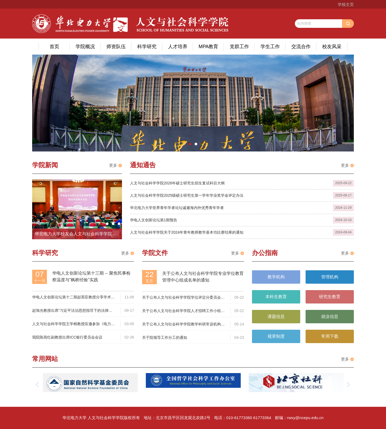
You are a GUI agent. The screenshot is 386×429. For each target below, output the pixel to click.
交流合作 (301, 46)
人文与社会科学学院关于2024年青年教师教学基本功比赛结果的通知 (186, 232)
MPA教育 (208, 46)
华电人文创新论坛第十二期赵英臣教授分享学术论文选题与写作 (73, 297)
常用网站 (45, 358)
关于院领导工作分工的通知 (164, 337)
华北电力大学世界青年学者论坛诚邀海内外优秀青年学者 (177, 208)
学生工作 (270, 46)
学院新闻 (45, 165)
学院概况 (85, 46)
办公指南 (265, 252)
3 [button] (113, 223)
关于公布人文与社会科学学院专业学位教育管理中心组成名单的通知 (203, 277)
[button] (38, 384)
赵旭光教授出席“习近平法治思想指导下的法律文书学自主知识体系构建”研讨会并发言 (72, 310)
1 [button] (190, 144)
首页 (54, 46)
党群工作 (239, 46)
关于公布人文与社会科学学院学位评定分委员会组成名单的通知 (183, 297)
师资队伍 (116, 46)
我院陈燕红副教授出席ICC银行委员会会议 (67, 337)
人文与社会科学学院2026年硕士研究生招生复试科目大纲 (177, 183)
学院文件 (155, 252)
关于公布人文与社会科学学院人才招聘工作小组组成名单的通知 (183, 311)
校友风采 (332, 46)
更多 (113, 165)
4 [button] (119, 223)
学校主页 (346, 4)
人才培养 (177, 46)
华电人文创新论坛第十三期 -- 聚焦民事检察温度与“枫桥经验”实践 (91, 276)
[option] (193, 103)
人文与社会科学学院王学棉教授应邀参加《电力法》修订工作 (71, 324)
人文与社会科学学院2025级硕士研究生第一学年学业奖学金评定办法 (186, 195)
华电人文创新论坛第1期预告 (153, 220)
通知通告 (143, 165)
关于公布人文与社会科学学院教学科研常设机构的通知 (183, 324)
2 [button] (196, 144)
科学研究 (147, 46)
